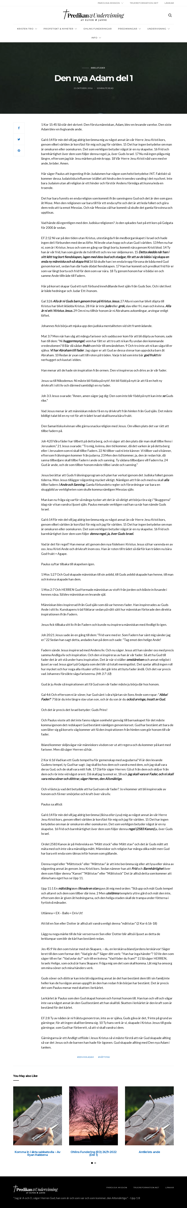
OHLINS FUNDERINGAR (97, 28)
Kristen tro (25, 28)
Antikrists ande (149, 1152)
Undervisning (156, 28)
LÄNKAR (169, 3)
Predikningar (127, 28)
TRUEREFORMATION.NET (144, 3)
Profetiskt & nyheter (58, 28)
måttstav (104, 1057)
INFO (94, 37)
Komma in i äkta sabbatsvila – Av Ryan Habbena (37, 1153)
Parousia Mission (109, 3)
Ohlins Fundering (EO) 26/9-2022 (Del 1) (93, 1153)
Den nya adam (86, 1057)
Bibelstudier (98, 67)
